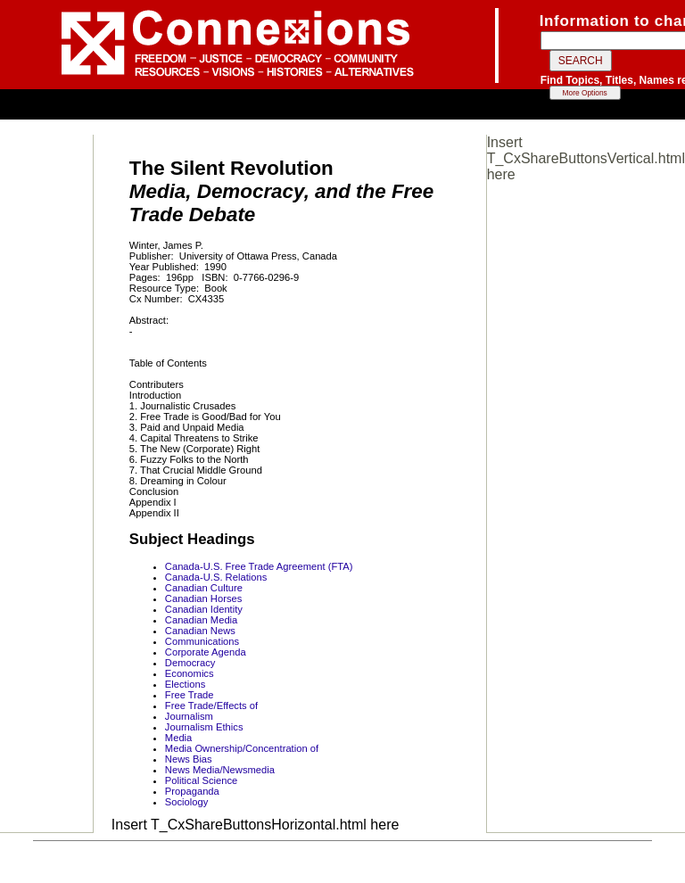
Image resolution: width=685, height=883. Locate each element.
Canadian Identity (204, 609)
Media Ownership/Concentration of (241, 748)
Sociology (187, 801)
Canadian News (200, 630)
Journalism (189, 716)
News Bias (188, 759)
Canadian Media (201, 620)
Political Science (201, 780)
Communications (202, 641)
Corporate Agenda (205, 652)
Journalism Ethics (204, 727)
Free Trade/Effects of (211, 705)
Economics (189, 673)
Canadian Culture (204, 587)
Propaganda (192, 791)
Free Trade (189, 694)
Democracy (190, 662)
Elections (185, 684)
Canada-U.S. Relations (216, 577)
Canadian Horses (203, 598)
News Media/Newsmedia (220, 769)
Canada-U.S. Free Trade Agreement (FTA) (259, 566)
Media (178, 737)
